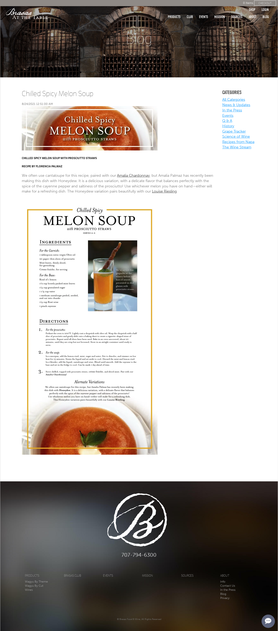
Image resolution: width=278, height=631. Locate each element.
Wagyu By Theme (36, 581)
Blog (266, 11)
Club (190, 11)
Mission (219, 11)
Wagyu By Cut (34, 585)
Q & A (227, 120)
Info (222, 581)
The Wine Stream (236, 147)
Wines (29, 590)
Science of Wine (236, 136)
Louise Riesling (164, 191)
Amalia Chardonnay (133, 175)
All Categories (233, 99)
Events (203, 11)
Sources (236, 11)
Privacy (224, 598)
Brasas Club (72, 575)
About (252, 11)
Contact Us (227, 585)
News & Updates (236, 105)
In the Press (232, 110)
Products (174, 11)
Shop (252, 3)
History (228, 126)
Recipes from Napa (238, 142)
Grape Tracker (234, 131)
